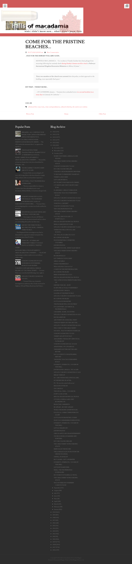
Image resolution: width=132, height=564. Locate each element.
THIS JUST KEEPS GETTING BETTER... (66, 322)
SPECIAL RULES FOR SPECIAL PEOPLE (66, 221)
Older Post (102, 114)
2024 (54, 137)
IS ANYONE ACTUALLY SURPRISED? (66, 288)
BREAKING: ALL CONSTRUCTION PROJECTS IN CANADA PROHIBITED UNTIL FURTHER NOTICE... (34, 134)
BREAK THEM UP (59, 375)
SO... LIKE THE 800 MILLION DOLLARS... (66, 378)
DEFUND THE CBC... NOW (62, 285)
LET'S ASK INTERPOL (61, 180)
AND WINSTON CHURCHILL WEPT (65, 320)
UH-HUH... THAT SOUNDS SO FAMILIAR (67, 331)
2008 (54, 544)
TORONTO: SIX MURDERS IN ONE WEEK (67, 171)
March (56, 504)
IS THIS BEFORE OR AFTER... (63, 380)
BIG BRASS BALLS (59, 256)
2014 (53, 528)
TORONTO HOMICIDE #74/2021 (64, 166)
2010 (53, 539)
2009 (54, 542)
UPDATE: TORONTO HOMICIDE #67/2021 (67, 372)
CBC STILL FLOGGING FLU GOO (64, 235)
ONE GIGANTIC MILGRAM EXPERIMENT (67, 433)
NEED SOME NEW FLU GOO (63, 274)
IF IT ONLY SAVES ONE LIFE (63, 169)
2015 (53, 526)
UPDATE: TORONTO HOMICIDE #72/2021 (67, 227)
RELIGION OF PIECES (61, 386)
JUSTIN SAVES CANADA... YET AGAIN (66, 369)
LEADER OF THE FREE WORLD (64, 293)
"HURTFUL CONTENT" (61, 203)
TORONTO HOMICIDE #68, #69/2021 (65, 344)
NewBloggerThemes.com (77, 560)
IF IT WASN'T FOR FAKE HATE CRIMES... (67, 182)
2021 (53, 145)
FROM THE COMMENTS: (62, 404)
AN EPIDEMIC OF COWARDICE (64, 346)
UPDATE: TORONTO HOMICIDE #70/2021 (67, 296)
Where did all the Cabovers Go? (63, 266)
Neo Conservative (53, 52)
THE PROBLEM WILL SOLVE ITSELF (65, 304)
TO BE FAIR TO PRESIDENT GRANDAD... (67, 174)
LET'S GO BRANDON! (61, 428)
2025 (53, 134)
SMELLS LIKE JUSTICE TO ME (63, 224)
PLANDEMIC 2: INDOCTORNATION (65, 190)
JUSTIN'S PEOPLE (59, 245)
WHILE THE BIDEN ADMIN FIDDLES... (66, 410)
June (55, 496)
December (57, 148)
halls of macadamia (65, 558)
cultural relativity (66, 107)
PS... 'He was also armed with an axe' (64, 383)
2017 (53, 520)
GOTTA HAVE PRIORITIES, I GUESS (65, 417)
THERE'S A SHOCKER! (61, 177)
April (55, 501)
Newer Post (30, 114)
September (57, 488)
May (55, 498)
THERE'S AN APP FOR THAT (63, 336)
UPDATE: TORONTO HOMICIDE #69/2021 (67, 198)
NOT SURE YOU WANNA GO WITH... (65, 475)
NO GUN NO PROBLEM (61, 237)
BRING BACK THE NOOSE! (62, 449)
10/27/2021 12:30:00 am (35, 52)
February (56, 507)
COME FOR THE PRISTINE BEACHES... (55, 44)
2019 (53, 515)
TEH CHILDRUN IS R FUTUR (63, 209)
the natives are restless (80, 107)
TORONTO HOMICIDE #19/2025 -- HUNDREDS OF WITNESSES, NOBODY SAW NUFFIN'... (32, 263)
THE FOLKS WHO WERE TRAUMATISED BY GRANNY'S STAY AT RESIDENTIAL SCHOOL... (33, 152)
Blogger (79, 558)
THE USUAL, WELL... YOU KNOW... (65, 391)
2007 (54, 547)
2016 (53, 523)
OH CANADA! (58, 388)
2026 (53, 132)
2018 (53, 517)
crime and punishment (52, 107)
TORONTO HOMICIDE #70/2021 (64, 333)
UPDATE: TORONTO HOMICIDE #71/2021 (67, 201)
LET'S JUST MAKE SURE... (62, 467)
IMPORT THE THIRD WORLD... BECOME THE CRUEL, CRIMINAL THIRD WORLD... (33, 227)
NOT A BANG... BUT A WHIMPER (64, 459)
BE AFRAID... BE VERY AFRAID (63, 407)
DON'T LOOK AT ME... (61, 394)
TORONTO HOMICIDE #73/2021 (64, 206)
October (56, 153)
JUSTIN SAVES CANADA (62, 290)
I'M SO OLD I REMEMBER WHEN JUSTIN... (67, 420)
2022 (53, 142)
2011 (53, 536)
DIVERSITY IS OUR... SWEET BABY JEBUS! (67, 248)
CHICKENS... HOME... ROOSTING (64, 312)
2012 (53, 534)
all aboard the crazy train (36, 107)
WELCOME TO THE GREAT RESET (65, 328)
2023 (53, 140)
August (56, 490)
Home (66, 114)
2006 (54, 550)
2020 (54, 512)
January (56, 509)
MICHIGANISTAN (59, 317)
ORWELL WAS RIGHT (61, 457)
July (55, 493)
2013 (53, 531)
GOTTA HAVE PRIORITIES (62, 301)
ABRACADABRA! (59, 261)
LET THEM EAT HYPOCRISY (63, 258)
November (57, 151)
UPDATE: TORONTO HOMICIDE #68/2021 (67, 325)
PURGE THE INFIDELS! (61, 264)
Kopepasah (57, 560)
